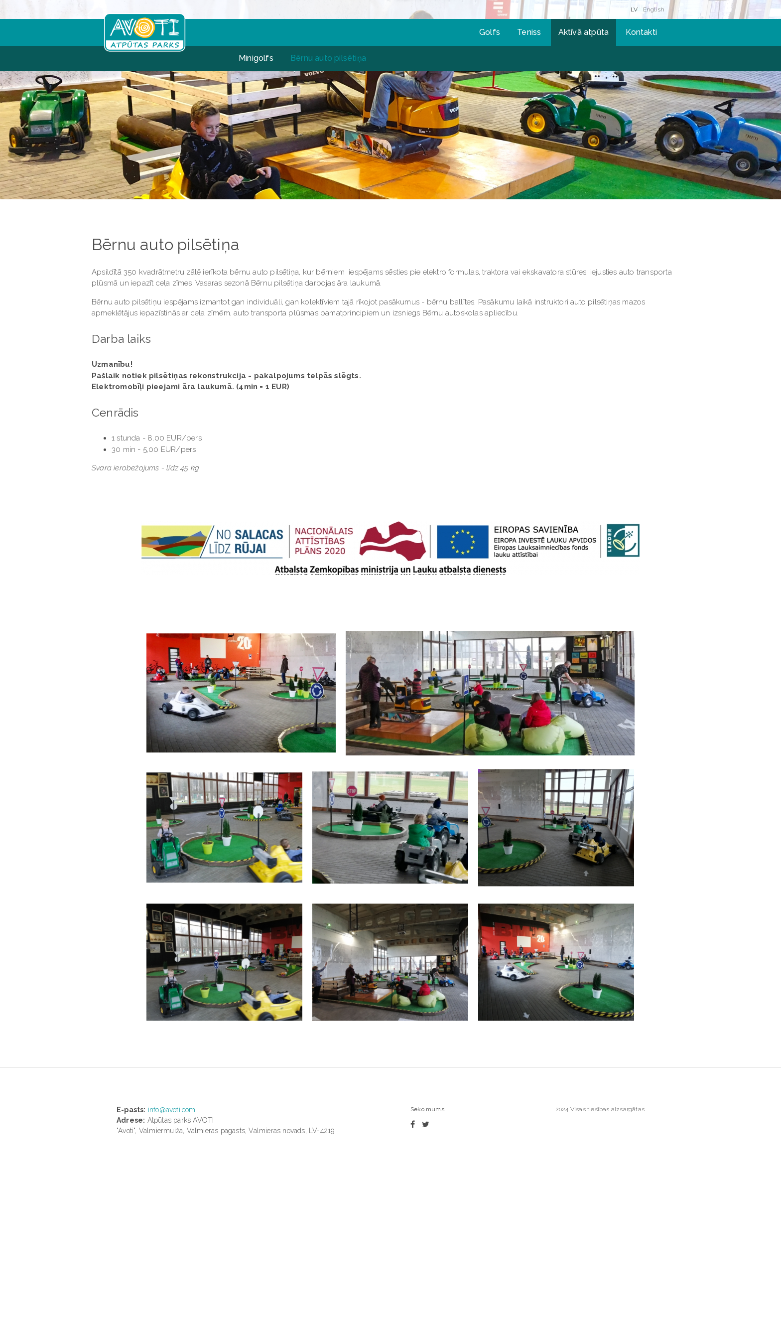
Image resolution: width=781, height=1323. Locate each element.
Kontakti (641, 32)
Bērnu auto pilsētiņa (328, 58)
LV (634, 9)
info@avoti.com (172, 1110)
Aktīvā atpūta (583, 32)
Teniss (529, 32)
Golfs (489, 32)
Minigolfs (256, 58)
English (653, 9)
